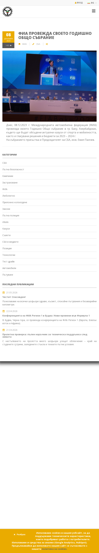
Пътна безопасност (13, 169)
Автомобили (9, 268)
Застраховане (10, 182)
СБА (4, 162)
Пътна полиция (10, 215)
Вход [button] (79, 2)
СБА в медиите (10, 241)
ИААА (5, 222)
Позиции (7, 248)
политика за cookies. (54, 548)
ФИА (24, 44)
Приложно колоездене (14, 202)
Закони (6, 208)
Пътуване (7, 274)
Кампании (7, 175)
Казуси (6, 228)
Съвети (6, 235)
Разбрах (19, 534)
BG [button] (92, 2)
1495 (8, 45)
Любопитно (8, 195)
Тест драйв (8, 261)
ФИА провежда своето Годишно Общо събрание (55, 35)
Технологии (8, 254)
